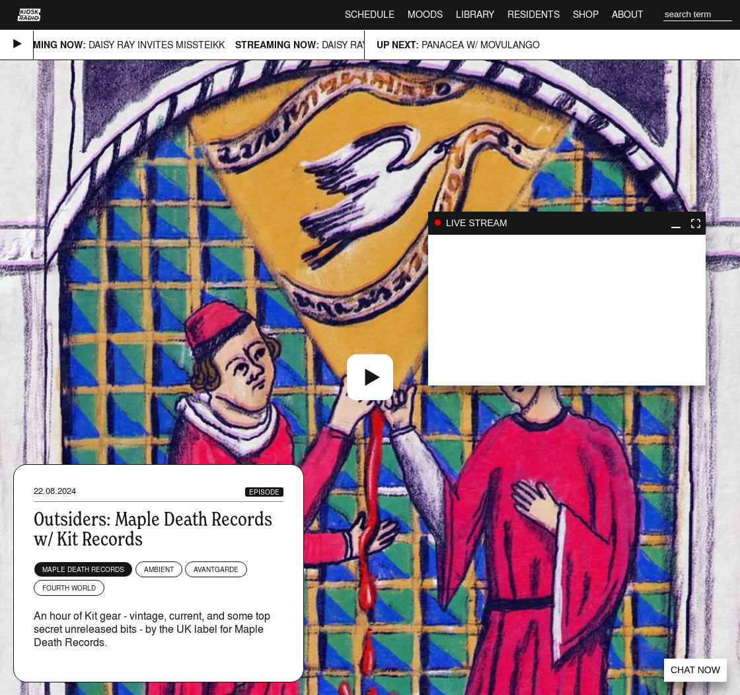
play (567, 310)
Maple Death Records (83, 569)
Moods (425, 14)
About (628, 14)
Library (475, 14)
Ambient (159, 569)
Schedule (369, 14)
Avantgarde (216, 569)
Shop (586, 14)
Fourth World (69, 588)
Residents (533, 14)
